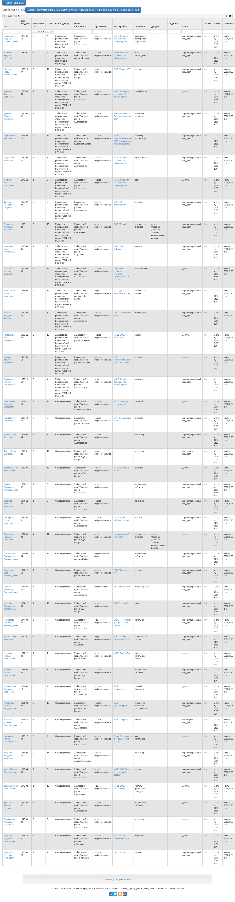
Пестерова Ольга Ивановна (9, 520)
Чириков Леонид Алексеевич (9, 116)
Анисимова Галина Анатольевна (10, 382)
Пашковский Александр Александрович (11, 556)
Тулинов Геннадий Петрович (8, 205)
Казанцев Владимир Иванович (8, 755)
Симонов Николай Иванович (8, 504)
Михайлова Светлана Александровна (11, 623)
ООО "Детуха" (120, 224)
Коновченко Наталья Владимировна (10, 706)
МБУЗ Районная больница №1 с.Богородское (121, 55)
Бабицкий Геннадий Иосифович (9, 855)
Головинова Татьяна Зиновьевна (9, 338)
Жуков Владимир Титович (8, 315)
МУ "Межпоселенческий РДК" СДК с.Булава (123, 360)
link (205, 36)
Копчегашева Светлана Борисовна (10, 689)
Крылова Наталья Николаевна (9, 656)
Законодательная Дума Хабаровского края (123, 116)
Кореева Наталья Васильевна (9, 672)
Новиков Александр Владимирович (10, 589)
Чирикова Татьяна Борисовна (9, 94)
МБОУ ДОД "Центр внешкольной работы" (122, 772)
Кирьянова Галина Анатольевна (10, 739)
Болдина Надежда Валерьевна (9, 838)
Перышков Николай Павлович (8, 537)
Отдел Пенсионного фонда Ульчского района (123, 623)
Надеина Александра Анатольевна (10, 606)
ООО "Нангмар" (121, 603)
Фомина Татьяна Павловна (8, 183)
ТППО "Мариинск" (122, 719)
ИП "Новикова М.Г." (122, 587)
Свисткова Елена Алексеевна (9, 249)
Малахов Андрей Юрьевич (8, 55)
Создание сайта (123, 879)
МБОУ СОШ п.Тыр (122, 653)
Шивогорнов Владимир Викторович (9, 404)
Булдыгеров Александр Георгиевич (9, 822)
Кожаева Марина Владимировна (10, 722)
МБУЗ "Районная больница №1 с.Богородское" (121, 39)
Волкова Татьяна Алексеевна (9, 360)
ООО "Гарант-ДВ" (122, 69)
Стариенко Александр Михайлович (9, 227)
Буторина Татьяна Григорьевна (9, 805)
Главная (107, 879)
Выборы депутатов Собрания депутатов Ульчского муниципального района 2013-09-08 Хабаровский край (83, 10)
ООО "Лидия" (120, 852)
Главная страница (14, 2)
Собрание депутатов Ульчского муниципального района (121, 274)
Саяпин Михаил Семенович (9, 271)
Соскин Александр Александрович (11, 487)
